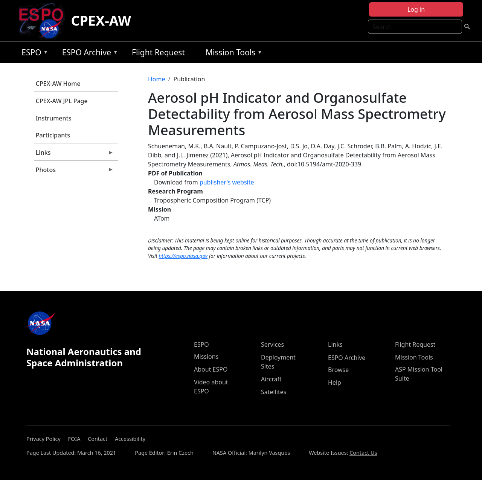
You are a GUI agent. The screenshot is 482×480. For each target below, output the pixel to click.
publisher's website (227, 182)
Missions (206, 356)
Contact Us (363, 452)
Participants (53, 135)
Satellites (273, 392)
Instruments (54, 118)
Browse (338, 370)
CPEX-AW (101, 20)
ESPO (33, 53)
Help (334, 382)
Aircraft (271, 379)
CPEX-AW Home (58, 83)
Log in (416, 9)
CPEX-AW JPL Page (62, 101)
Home (156, 79)
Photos (74, 172)
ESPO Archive (88, 53)
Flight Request (158, 52)
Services (272, 344)
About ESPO (210, 369)
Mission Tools (232, 53)
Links (74, 154)
